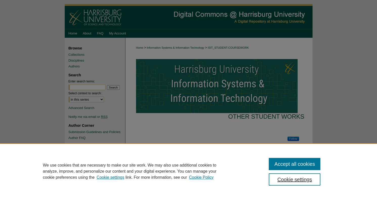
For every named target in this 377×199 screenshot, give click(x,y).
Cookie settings (110, 177)
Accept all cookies (294, 164)
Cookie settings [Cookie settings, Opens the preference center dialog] (294, 179)
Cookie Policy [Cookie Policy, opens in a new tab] (201, 177)
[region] (188, 171)
